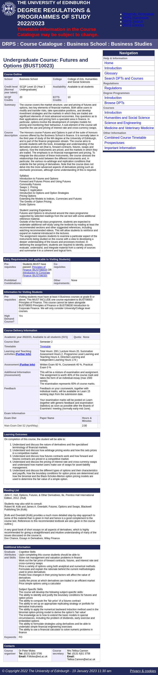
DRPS (9, 44)
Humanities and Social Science (127, 117)
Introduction (113, 68)
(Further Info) (23, 354)
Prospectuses (114, 142)
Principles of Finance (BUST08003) (35, 268)
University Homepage (138, 14)
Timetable (45, 346)
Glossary (111, 73)
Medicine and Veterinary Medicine (129, 128)
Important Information (120, 148)
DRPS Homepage (135, 17)
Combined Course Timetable (125, 137)
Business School (87, 44)
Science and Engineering (123, 123)
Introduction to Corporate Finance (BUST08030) (36, 274)
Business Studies (131, 44)
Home (109, 63)
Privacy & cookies (143, 671)
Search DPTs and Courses (124, 78)
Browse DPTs (114, 103)
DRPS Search (132, 21)
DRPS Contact (133, 25)
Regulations (113, 88)
